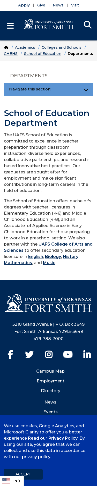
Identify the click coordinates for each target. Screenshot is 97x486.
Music (49, 262)
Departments (29, 76)
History (70, 256)
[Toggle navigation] (86, 89)
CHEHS (11, 53)
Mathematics (18, 262)
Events (50, 411)
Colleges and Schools (61, 47)
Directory (50, 390)
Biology (53, 256)
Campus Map (50, 371)
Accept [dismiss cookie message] (23, 474)
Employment (50, 381)
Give (41, 5)
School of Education (42, 53)
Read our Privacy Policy (53, 438)
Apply (24, 5)
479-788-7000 (48, 338)
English (35, 256)
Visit (75, 5)
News (58, 5)
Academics (25, 47)
